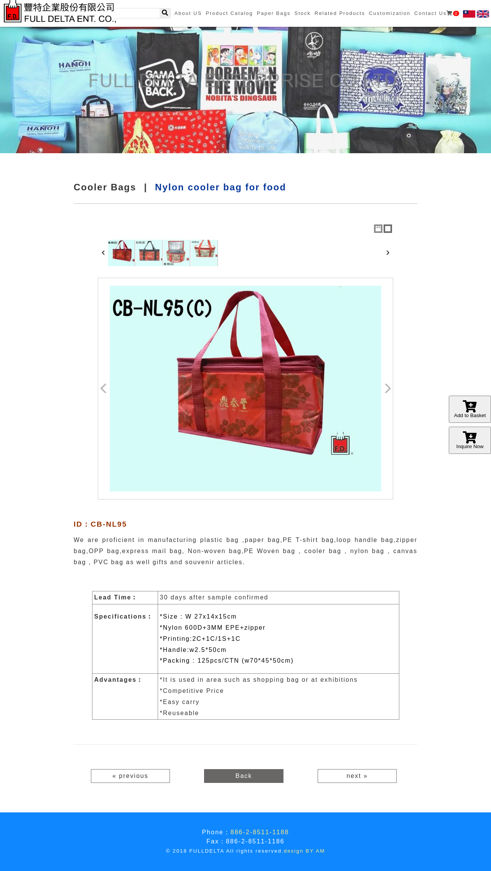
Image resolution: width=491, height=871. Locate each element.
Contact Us (436, 13)
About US (188, 13)
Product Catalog (229, 13)
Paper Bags (274, 13)
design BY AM (304, 851)
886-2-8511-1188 (260, 832)
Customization (389, 13)
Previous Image (103, 388)
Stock (302, 13)
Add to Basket (469, 409)
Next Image (387, 388)
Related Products (340, 13)
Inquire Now (469, 440)
